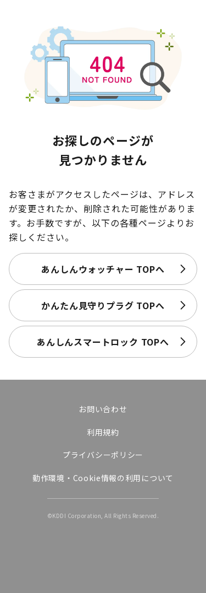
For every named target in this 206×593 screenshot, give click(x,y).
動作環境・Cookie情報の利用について (103, 477)
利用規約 (103, 432)
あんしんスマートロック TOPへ (103, 341)
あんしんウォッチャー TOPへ (102, 269)
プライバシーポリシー (103, 454)
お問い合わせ (103, 408)
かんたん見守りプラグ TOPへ (102, 305)
